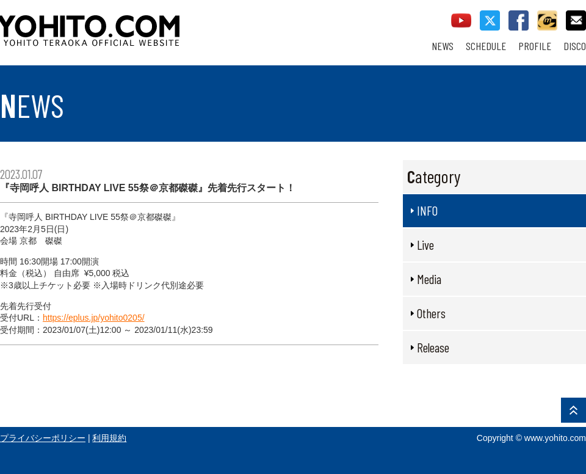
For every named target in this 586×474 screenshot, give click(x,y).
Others (431, 313)
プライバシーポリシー (42, 438)
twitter (490, 20)
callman (547, 20)
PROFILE (534, 46)
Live (425, 244)
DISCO (574, 46)
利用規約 (109, 438)
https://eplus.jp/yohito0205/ (94, 318)
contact (576, 20)
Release (433, 347)
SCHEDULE (486, 46)
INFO (427, 210)
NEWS (443, 46)
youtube (461, 20)
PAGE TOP (573, 410)
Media (429, 278)
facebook (518, 20)
